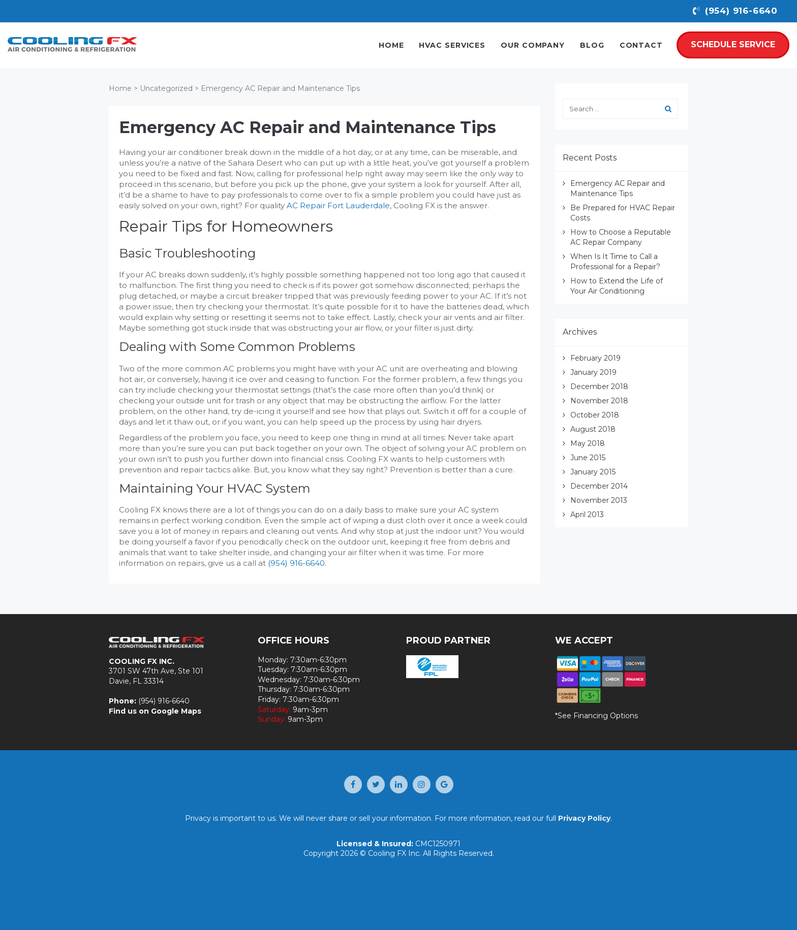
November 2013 (598, 500)
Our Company (533, 45)
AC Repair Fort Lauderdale (338, 205)
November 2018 (599, 400)
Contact (641, 45)
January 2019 (593, 372)
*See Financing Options (596, 715)
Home (391, 45)
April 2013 (587, 514)
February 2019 (595, 358)
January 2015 (593, 471)
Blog (592, 45)
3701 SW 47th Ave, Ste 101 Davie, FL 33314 (156, 676)
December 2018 (599, 386)
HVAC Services (452, 45)
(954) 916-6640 (296, 563)
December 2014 (599, 486)
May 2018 (587, 443)
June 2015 (587, 457)
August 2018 (593, 429)
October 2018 (594, 415)
